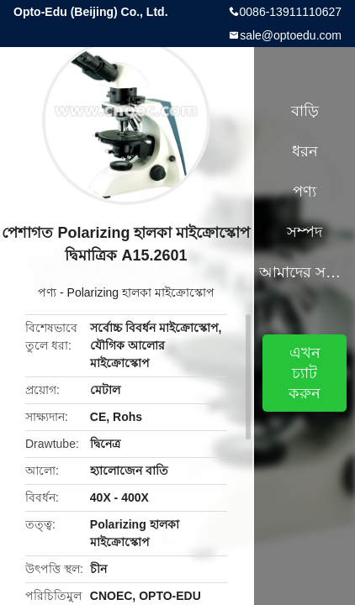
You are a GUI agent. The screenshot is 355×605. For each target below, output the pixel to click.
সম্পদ (304, 232)
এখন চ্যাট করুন (305, 373)
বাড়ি (305, 111)
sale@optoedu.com (291, 35)
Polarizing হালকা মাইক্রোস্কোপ (141, 292)
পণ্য (47, 292)
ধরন (305, 151)
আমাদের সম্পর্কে (304, 272)
